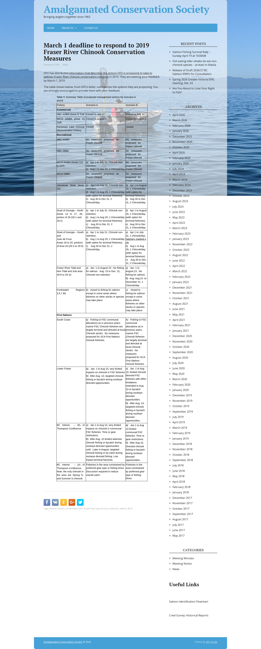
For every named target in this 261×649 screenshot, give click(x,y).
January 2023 (180, 239)
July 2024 (178, 169)
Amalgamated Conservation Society (126, 9)
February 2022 (181, 277)
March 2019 (179, 428)
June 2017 (178, 530)
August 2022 (180, 255)
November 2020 (182, 341)
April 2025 (178, 153)
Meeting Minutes (183, 558)
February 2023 (181, 233)
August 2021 (180, 304)
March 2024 (179, 179)
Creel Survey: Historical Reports (188, 615)
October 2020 (180, 347)
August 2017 (180, 519)
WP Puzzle (211, 642)
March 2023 (179, 228)
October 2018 (180, 455)
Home (50, 28)
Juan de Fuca (102, 508)
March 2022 (179, 271)
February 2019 (181, 433)
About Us (67, 28)
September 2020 (182, 352)
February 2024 (181, 185)
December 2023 (182, 190)
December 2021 (182, 287)
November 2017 (182, 503)
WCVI (130, 508)
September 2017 (182, 514)
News (65, 64)
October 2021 (180, 298)
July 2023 (178, 206)
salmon (123, 508)
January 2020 (180, 390)
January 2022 (180, 282)
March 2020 (179, 379)
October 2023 (180, 196)
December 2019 (182, 395)
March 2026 (179, 120)
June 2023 (178, 212)
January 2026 (180, 131)
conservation (72, 508)
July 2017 (178, 525)
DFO (81, 508)
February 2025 (181, 158)
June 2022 (178, 260)
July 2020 (178, 363)
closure (61, 508)
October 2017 (180, 508)
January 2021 (180, 330)
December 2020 (182, 336)
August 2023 (180, 201)
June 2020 (178, 368)
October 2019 (180, 406)
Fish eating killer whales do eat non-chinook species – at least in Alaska (194, 63)
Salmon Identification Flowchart (188, 601)
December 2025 (182, 136)
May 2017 (178, 535)
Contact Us (91, 28)
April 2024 (178, 174)
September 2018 (182, 460)
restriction (114, 508)
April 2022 (178, 266)
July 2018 (178, 465)
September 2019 (182, 411)
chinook (53, 508)
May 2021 (178, 314)
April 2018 (178, 482)
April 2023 (178, 223)
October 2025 (180, 147)
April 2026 (178, 115)
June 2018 (178, 471)
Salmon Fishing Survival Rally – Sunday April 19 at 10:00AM (191, 53)
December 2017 (182, 498)
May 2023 (178, 217)
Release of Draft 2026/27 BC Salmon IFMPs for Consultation (191, 72)
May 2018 (178, 476)
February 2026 (181, 126)
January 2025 (180, 163)
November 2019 (182, 401)
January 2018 (180, 492)
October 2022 (180, 250)
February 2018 (181, 487)
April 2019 (178, 422)
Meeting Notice (182, 563)
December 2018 (182, 444)
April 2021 (178, 320)
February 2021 (181, 325)
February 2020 (181, 384)
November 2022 (182, 244)
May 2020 (178, 374)
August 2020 (180, 357)
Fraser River (89, 508)
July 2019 (178, 417)
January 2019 (180, 438)
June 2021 (178, 309)
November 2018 (182, 449)
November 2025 (182, 142)
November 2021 (182, 293)
